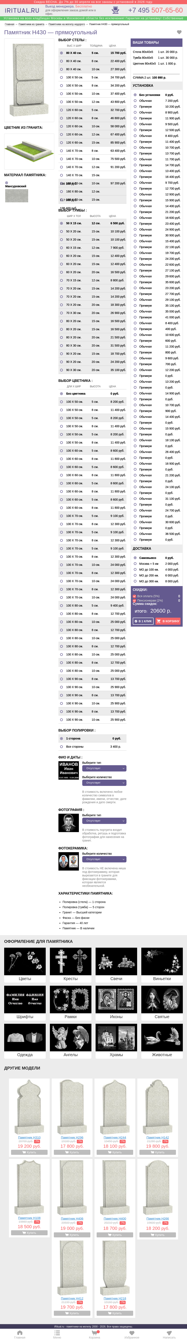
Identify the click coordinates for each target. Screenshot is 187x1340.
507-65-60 (155, 10)
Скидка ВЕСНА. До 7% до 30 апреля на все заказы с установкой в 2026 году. (93, 2)
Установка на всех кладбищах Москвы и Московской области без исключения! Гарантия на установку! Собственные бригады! (93, 20)
